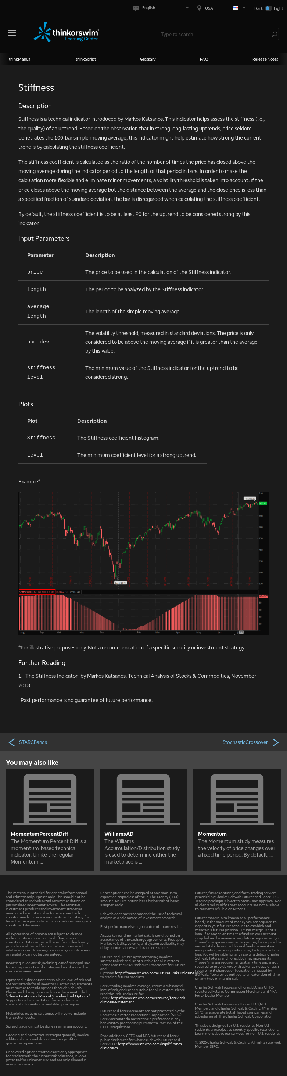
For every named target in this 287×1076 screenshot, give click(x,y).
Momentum (212, 833)
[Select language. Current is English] (162, 8)
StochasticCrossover (251, 742)
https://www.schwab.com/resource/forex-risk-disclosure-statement (143, 999)
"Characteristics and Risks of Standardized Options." (48, 995)
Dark (258, 8)
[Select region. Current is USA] (221, 8)
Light (278, 8)
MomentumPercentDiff (39, 833)
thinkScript (86, 59)
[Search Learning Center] (215, 34)
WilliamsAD (119, 833)
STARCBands (27, 742)
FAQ (204, 59)
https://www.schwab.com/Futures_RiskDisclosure (154, 972)
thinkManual (20, 59)
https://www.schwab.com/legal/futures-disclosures (141, 1045)
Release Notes (265, 59)
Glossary (148, 59)
